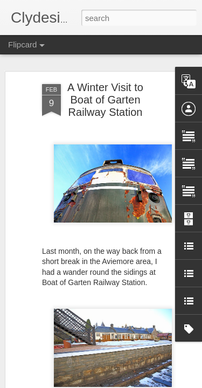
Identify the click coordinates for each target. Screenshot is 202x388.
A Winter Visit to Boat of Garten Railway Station (105, 99)
